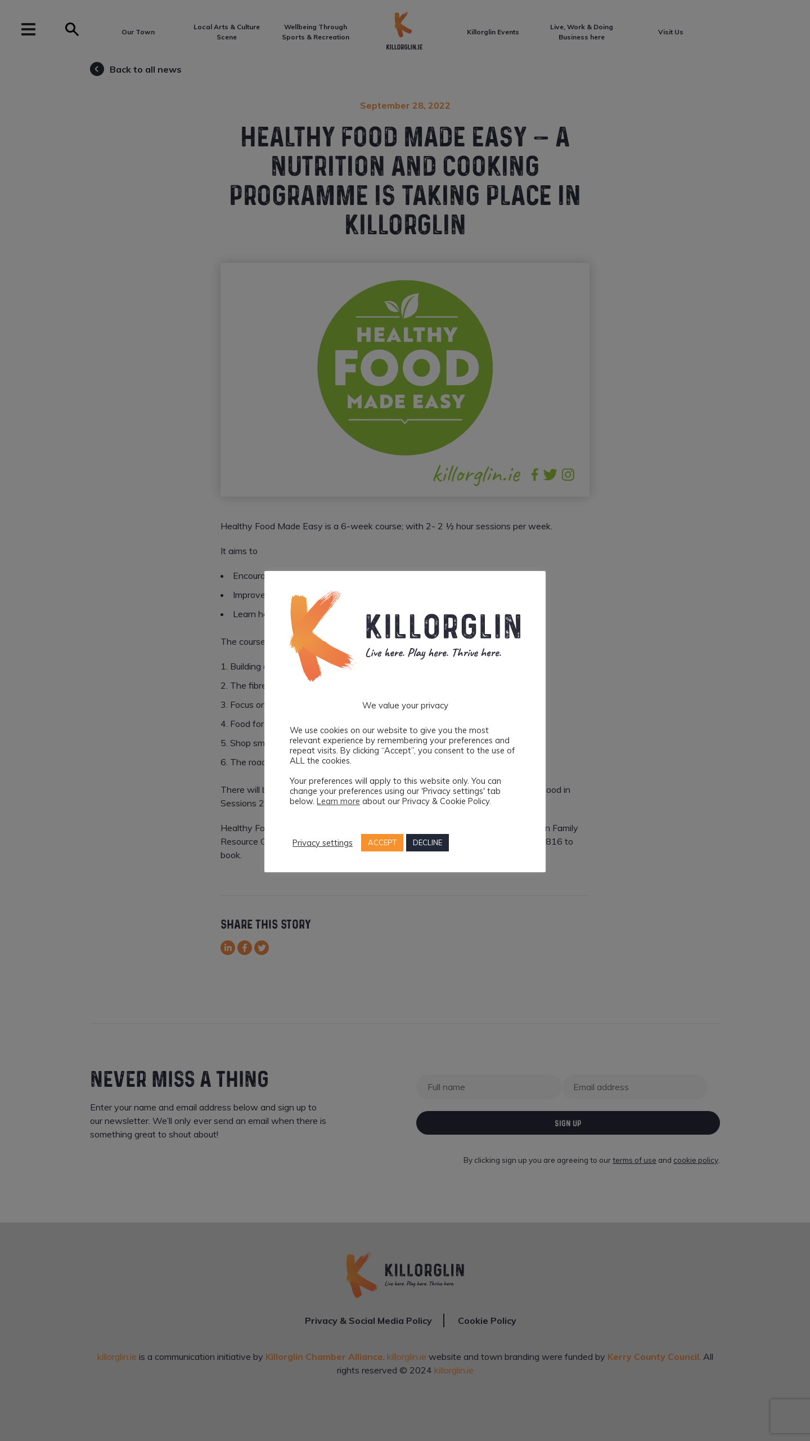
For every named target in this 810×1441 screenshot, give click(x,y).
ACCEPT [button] (382, 842)
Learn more (338, 801)
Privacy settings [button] (322, 843)
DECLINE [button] (427, 842)
